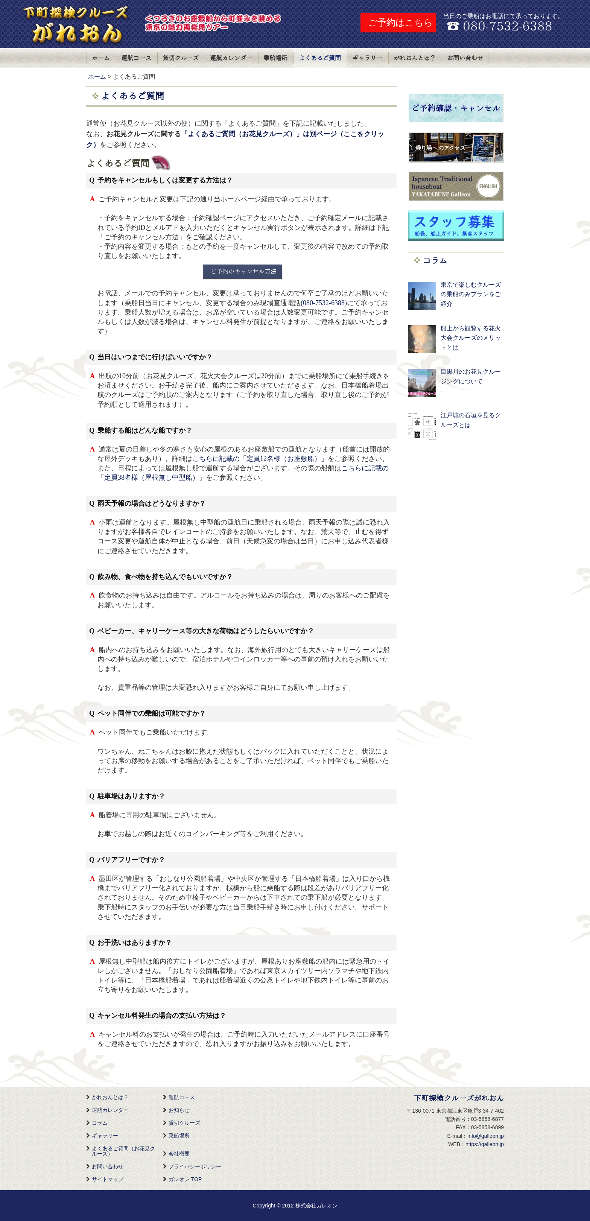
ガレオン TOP (185, 1179)
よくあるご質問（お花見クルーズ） (123, 1151)
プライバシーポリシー (195, 1166)
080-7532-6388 (507, 26)
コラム (100, 1123)
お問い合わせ (465, 58)
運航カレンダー (231, 58)
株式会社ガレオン (316, 1206)
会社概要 (179, 1154)
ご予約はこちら (400, 22)
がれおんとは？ (415, 58)
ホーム (101, 58)
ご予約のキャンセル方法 (243, 271)
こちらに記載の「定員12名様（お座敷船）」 (260, 458)
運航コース (136, 58)
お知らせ (179, 1110)
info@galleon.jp (485, 1136)
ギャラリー (367, 58)
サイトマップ (107, 1179)
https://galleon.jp (484, 1144)
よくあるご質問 (320, 58)
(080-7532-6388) (324, 303)
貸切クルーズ (181, 58)
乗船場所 (275, 58)
